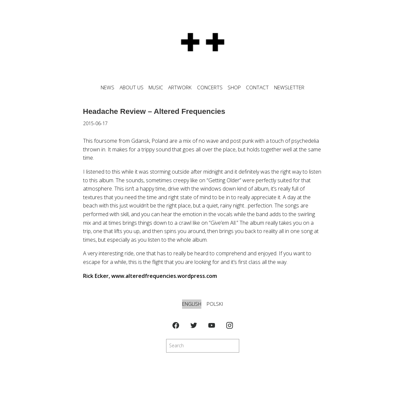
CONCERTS (210, 87)
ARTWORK (180, 87)
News (107, 87)
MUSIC (156, 87)
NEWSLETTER (289, 87)
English (191, 303)
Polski (215, 303)
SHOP (234, 87)
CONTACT (257, 87)
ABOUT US (132, 87)
